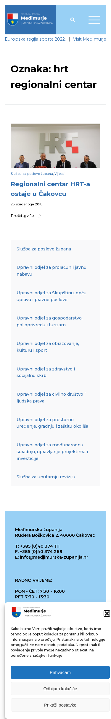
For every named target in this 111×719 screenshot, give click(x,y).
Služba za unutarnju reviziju (46, 477)
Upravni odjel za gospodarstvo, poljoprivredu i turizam (50, 321)
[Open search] (72, 19)
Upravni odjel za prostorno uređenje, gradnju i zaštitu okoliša (52, 423)
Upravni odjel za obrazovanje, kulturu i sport (48, 347)
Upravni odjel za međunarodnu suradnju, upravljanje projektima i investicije (52, 451)
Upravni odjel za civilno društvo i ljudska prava (51, 398)
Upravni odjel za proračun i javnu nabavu (51, 271)
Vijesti (59, 174)
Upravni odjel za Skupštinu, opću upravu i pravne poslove (51, 296)
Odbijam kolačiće (60, 689)
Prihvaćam (60, 673)
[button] (107, 614)
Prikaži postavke (60, 705)
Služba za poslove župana (32, 174)
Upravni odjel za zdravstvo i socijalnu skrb (46, 372)
